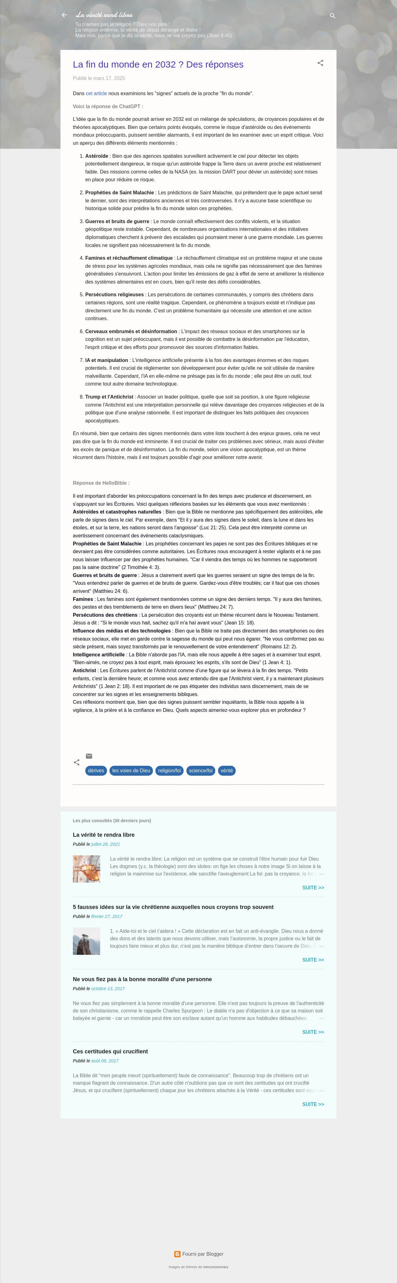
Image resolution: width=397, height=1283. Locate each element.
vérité (227, 770)
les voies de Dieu (131, 770)
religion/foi (169, 770)
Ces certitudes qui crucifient (110, 1051)
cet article (96, 93)
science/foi (201, 770)
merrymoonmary (215, 1267)
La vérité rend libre (103, 15)
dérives (96, 770)
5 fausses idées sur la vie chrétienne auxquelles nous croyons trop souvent (173, 907)
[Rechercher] (333, 16)
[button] (320, 64)
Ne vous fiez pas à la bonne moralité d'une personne (142, 979)
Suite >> (313, 887)
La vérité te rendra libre (104, 835)
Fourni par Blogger (199, 1254)
